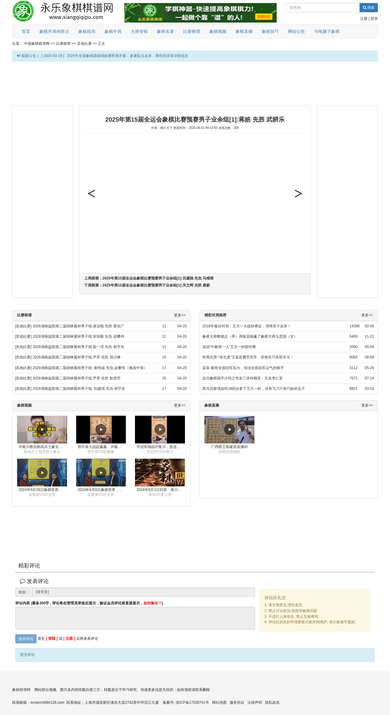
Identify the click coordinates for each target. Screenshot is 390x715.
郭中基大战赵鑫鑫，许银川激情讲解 (102, 447)
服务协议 (237, 702)
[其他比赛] (23, 326)
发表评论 (26, 639)
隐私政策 (272, 702)
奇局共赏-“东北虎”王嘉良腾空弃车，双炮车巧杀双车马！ (248, 357)
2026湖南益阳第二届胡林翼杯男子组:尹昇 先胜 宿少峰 (77, 357)
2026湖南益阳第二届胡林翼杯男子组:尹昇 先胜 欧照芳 (77, 378)
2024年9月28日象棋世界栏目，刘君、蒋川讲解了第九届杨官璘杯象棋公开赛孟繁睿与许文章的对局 (43, 490)
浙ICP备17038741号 (192, 702)
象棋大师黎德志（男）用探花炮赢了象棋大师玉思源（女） (249, 336)
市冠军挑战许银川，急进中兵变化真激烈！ (160, 447)
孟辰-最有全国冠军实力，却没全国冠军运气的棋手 (243, 368)
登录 (374, 18)
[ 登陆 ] (52, 638)
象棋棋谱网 (21, 690)
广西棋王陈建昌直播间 (229, 447)
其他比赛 (84, 43)
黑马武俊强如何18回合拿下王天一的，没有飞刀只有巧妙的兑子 (253, 388)
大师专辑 (139, 31)
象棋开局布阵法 (54, 31)
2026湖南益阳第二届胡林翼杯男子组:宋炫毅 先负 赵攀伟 (78, 336)
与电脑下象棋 (327, 31)
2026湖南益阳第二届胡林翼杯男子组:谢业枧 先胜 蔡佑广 (78, 326)
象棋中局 (113, 31)
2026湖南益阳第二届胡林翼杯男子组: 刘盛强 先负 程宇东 (79, 388)
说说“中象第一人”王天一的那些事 (229, 347)
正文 (101, 43)
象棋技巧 (270, 31)
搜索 (368, 7)
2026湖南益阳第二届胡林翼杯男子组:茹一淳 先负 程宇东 (78, 347)
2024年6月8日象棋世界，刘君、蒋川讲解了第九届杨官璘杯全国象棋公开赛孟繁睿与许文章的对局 (102, 490)
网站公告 (296, 31)
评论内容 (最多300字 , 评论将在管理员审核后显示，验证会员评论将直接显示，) (89, 603)
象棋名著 (165, 31)
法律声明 (254, 702)
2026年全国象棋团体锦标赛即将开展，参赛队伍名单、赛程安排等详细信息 (127, 56)
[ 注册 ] (69, 638)
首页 (26, 31)
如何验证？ (153, 603)
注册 (363, 18)
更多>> (180, 315)
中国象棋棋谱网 (37, 43)
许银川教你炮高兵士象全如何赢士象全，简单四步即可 (43, 447)
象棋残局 (86, 31)
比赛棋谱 (191, 31)
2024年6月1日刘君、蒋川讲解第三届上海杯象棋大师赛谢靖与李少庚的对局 (160, 490)
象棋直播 (244, 31)
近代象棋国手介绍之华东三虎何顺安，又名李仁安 (242, 378)
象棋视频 (217, 31)
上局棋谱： (149, 278)
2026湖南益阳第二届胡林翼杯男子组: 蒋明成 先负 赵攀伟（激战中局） (90, 368)
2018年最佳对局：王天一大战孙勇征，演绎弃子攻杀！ (246, 326)
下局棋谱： (147, 285)
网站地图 (219, 702)
